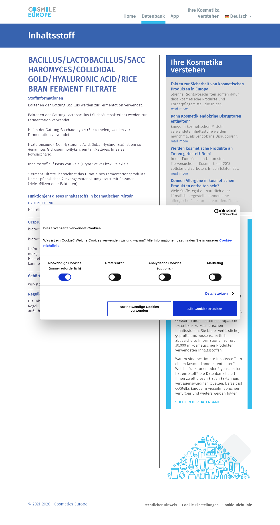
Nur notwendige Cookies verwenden (139, 308)
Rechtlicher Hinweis (160, 505)
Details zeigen (216, 293)
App (175, 16)
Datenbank (153, 16)
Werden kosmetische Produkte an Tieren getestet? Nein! (202, 151)
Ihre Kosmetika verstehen (204, 13)
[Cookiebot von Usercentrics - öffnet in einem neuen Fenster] (217, 212)
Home (129, 16)
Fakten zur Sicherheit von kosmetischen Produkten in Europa (207, 87)
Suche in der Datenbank (197, 402)
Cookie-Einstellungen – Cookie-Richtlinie (217, 505)
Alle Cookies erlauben (204, 309)
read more (179, 109)
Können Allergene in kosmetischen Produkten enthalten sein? (202, 183)
